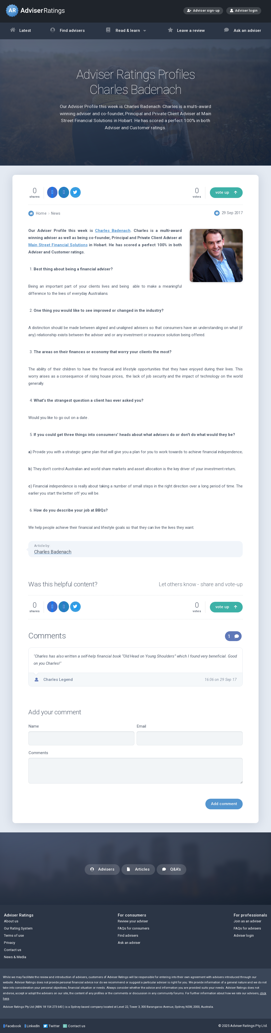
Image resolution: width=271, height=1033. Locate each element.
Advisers (102, 870)
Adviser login (244, 10)
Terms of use (14, 935)
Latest (20, 31)
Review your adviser (133, 921)
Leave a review (186, 31)
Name (81, 734)
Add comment (224, 803)
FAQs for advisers (247, 928)
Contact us (12, 950)
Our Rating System (18, 928)
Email (190, 734)
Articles (138, 870)
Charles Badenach (112, 230)
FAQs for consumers (133, 928)
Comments (135, 767)
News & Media (15, 957)
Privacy (9, 943)
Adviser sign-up (203, 11)
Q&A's (171, 870)
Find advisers (67, 31)
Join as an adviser (247, 921)
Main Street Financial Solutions (58, 245)
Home (41, 213)
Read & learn (126, 33)
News (55, 213)
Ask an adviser (242, 31)
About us (11, 921)
